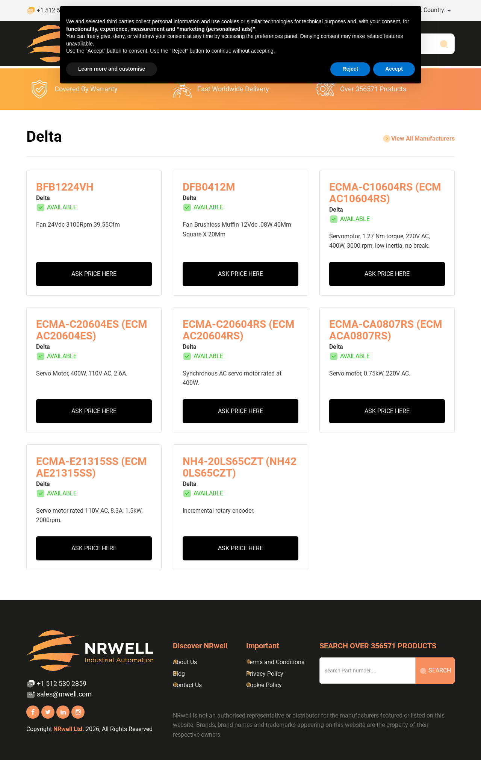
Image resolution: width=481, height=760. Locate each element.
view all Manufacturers (418, 138)
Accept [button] (394, 69)
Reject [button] (350, 69)
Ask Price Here (93, 273)
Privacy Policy (264, 673)
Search (435, 671)
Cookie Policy (264, 685)
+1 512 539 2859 (56, 684)
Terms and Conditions (275, 662)
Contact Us (187, 685)
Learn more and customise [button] (111, 69)
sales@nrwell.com (59, 694)
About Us (185, 662)
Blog (179, 673)
